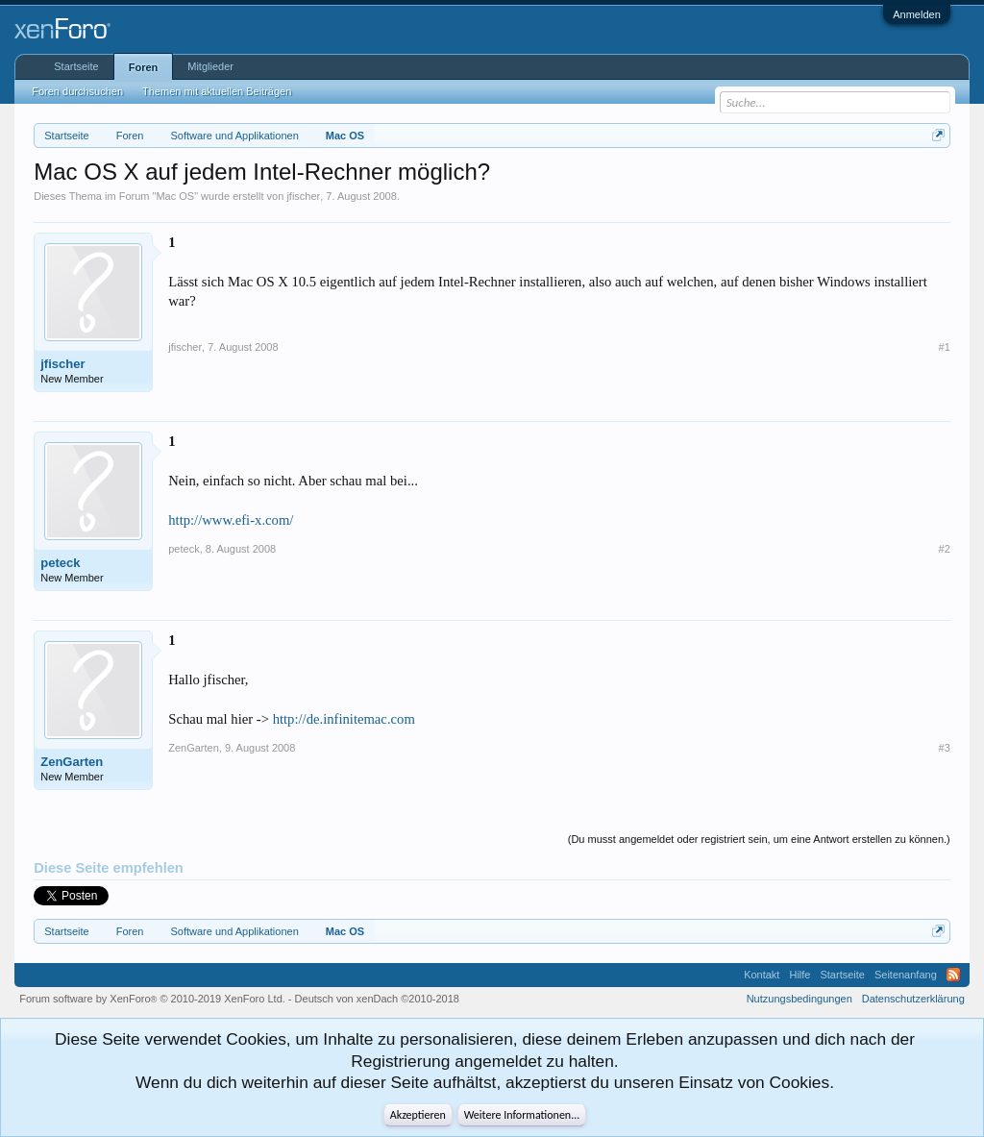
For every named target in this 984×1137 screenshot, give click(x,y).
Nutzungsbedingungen (799, 998)
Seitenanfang (905, 974)
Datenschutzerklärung (913, 998)
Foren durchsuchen (77, 91)
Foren (144, 67)
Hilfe (799, 974)
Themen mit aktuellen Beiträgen (216, 91)
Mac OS (175, 196)
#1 (944, 347)
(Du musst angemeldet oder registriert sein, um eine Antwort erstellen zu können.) (759, 839)
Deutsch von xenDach (377, 998)
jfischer (303, 196)
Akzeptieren (418, 1115)
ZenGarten (71, 761)
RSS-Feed (953, 974)
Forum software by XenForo (152, 998)
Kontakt (761, 974)
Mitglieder (210, 66)
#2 (944, 549)
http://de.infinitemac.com (344, 719)
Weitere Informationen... (522, 1115)
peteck (60, 563)
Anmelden (917, 14)
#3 (944, 748)
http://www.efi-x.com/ (230, 520)
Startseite (76, 66)
